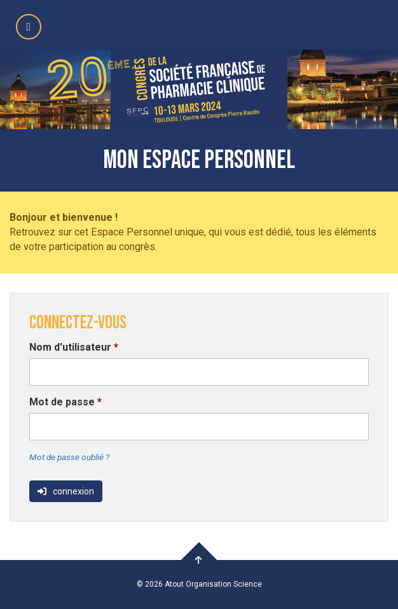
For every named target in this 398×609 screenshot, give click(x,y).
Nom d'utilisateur (73, 347)
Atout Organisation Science (213, 584)
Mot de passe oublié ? (69, 457)
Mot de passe (65, 402)
